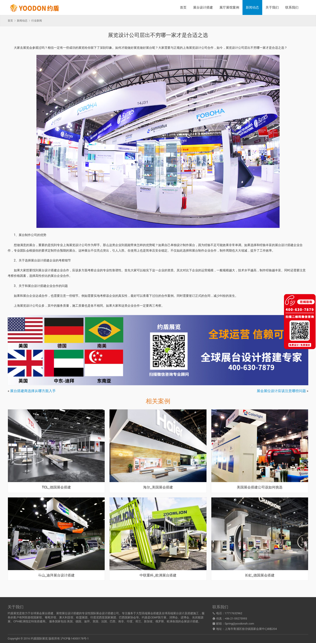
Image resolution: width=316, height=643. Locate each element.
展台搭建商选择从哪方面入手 (33, 391)
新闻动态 (252, 7)
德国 (78, 621)
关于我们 (272, 7)
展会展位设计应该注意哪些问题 (281, 391)
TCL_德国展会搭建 (56, 487)
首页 (183, 7)
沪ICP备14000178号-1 (75, 638)
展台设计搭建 (203, 7)
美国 (70, 621)
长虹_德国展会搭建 (260, 575)
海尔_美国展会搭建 (158, 487)
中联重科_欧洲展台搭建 (158, 575)
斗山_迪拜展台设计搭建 (56, 575)
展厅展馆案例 (229, 7)
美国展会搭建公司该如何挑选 (259, 487)
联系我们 (291, 7)
